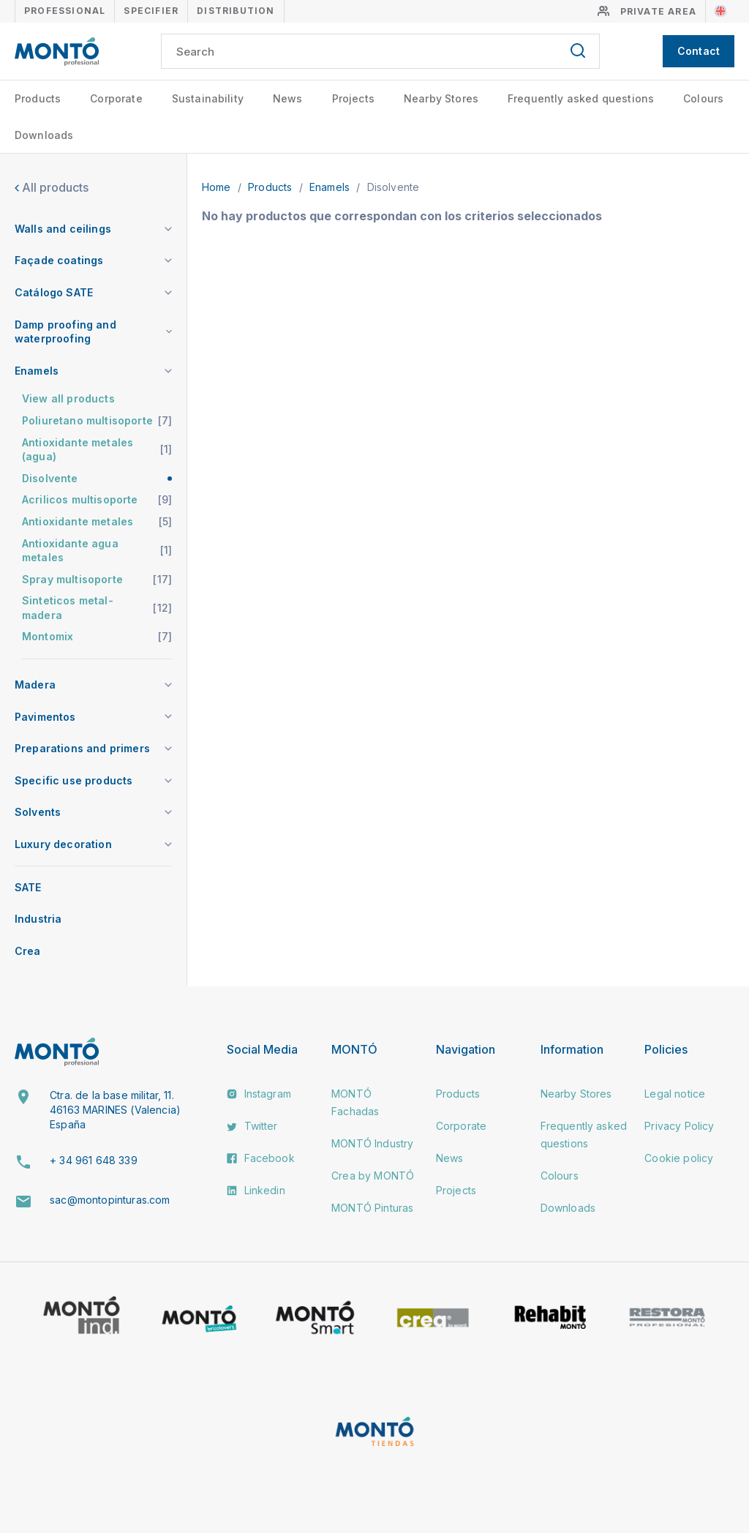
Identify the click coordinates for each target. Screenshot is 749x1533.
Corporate (116, 98)
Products (38, 98)
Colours (703, 98)
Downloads (44, 135)
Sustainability (208, 98)
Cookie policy (678, 1158)
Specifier (151, 10)
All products (52, 187)
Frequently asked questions (581, 98)
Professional (64, 10)
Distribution (235, 10)
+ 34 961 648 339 (94, 1160)
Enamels (331, 187)
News (288, 98)
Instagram (259, 1093)
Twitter (252, 1126)
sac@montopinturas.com (110, 1199)
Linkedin (256, 1190)
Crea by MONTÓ (372, 1175)
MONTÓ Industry (372, 1143)
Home (218, 187)
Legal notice (674, 1093)
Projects (353, 98)
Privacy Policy (679, 1126)
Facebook (260, 1158)
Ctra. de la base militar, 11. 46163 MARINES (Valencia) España (115, 1109)
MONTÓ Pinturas (372, 1208)
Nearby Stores (441, 98)
